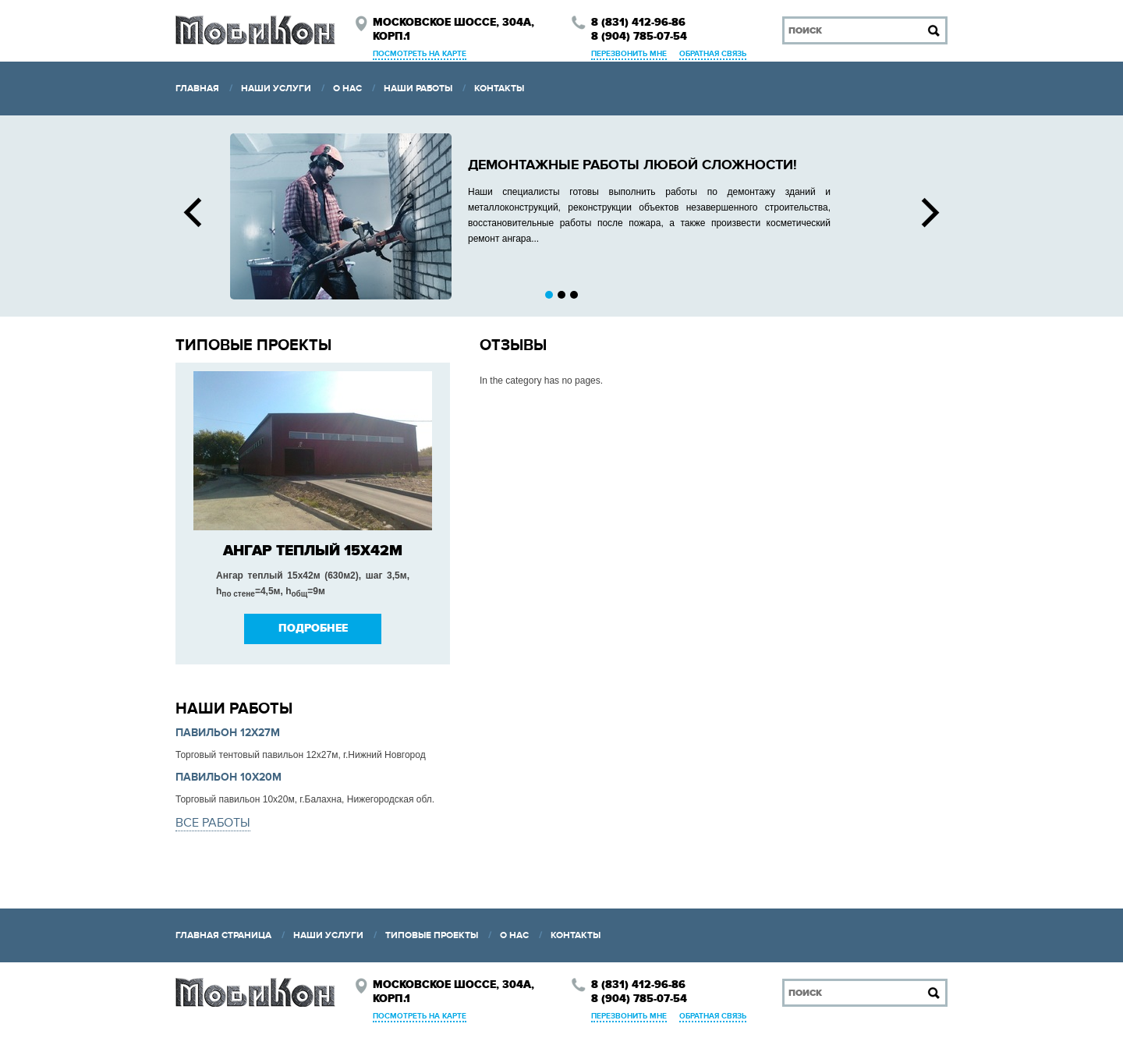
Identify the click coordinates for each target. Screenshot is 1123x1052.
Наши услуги (276, 88)
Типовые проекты (431, 935)
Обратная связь (712, 53)
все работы (212, 823)
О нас (347, 88)
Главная (197, 88)
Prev (192, 212)
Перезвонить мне (629, 53)
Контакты (499, 88)
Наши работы (418, 88)
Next (930, 212)
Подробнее (313, 629)
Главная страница (223, 935)
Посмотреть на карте (419, 53)
